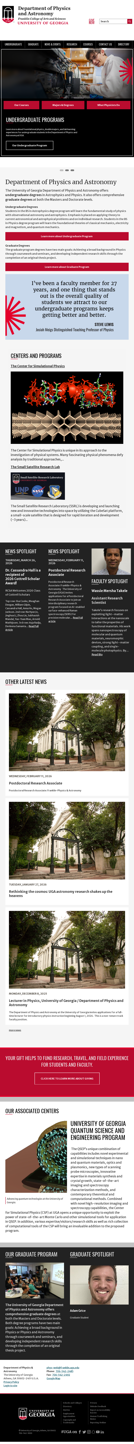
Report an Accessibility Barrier (100, 1413)
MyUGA (66, 1412)
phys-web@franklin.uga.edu (63, 1369)
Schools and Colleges (72, 1405)
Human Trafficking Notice (98, 1419)
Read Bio (97, 656)
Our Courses (21, 105)
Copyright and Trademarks (69, 1423)
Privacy (93, 1405)
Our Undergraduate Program (29, 147)
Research (72, 44)
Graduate (33, 44)
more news (15, 1032)
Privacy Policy (11, 1384)
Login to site (10, 1387)
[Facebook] (80, 1434)
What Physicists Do (108, 105)
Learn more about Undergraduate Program (67, 238)
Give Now (92, 21)
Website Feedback (98, 1409)
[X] (84, 1434)
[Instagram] (89, 1434)
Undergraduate (13, 44)
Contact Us (105, 44)
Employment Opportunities (69, 1417)
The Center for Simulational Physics (38, 368)
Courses (88, 44)
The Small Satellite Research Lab (35, 469)
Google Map (53, 1380)
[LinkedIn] (102, 1434)
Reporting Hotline (98, 1425)
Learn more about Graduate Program (67, 269)
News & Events (53, 44)
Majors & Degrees (63, 105)
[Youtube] (98, 1434)
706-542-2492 (61, 1377)
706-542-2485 (64, 1373)
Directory (123, 44)
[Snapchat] (93, 1434)
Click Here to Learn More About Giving (67, 1080)
